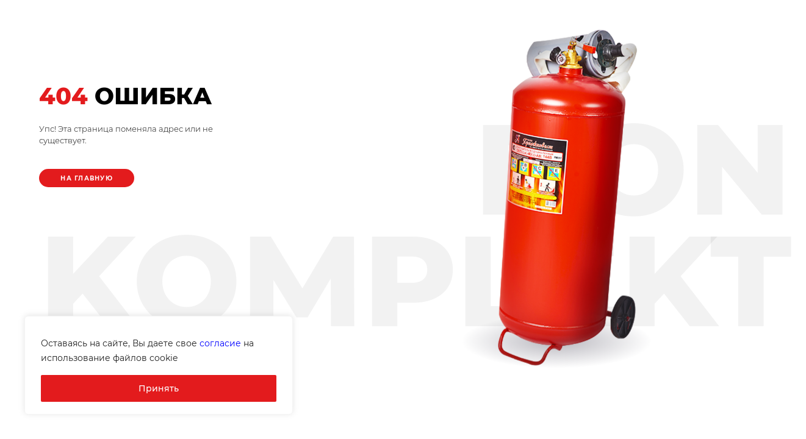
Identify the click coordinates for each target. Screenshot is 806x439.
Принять (159, 388)
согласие (220, 343)
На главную (86, 178)
